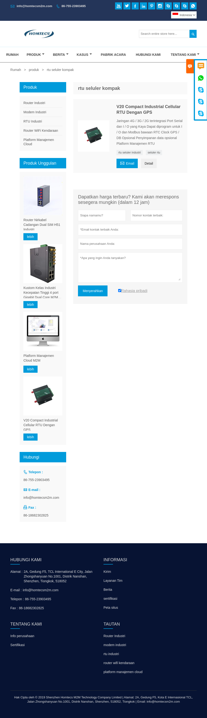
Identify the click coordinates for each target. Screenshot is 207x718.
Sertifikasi (17, 645)
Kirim (107, 572)
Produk (36, 55)
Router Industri (34, 103)
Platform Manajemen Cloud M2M (38, 358)
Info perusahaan (22, 636)
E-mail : (16, 590)
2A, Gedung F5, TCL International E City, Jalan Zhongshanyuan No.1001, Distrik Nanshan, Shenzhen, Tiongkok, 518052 (58, 576)
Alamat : (16, 572)
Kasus (84, 55)
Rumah (12, 55)
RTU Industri (32, 121)
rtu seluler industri (129, 152)
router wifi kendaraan (119, 663)
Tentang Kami (185, 55)
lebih (30, 237)
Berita (61, 55)
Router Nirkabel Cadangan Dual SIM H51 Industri (41, 224)
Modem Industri (34, 112)
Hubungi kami (26, 559)
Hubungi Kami (148, 55)
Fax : (14, 608)
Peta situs (111, 607)
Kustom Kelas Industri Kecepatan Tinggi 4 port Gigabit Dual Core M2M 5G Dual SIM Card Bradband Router (40, 293)
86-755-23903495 (73, 6)
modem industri (115, 645)
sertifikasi (110, 598)
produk (34, 70)
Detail (149, 163)
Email (127, 162)
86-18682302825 (35, 515)
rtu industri (111, 654)
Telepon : (17, 599)
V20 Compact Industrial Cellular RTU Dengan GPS (40, 425)
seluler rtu (154, 152)
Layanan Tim (113, 580)
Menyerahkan (93, 291)
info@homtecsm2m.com (34, 6)
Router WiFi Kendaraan (40, 130)
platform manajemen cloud (123, 672)
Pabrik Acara (113, 55)
